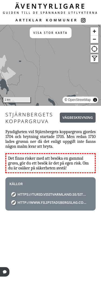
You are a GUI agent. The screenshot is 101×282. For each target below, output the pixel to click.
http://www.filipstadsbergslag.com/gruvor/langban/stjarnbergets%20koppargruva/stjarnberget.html (53, 202)
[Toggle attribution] (95, 100)
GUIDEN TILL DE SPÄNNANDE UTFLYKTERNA (50, 13)
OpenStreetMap (79, 100)
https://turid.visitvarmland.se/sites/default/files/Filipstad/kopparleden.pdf (53, 194)
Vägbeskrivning (77, 117)
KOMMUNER (62, 20)
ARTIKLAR (29, 20)
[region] (50, 65)
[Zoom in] (94, 31)
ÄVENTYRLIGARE (50, 6)
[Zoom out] (94, 39)
